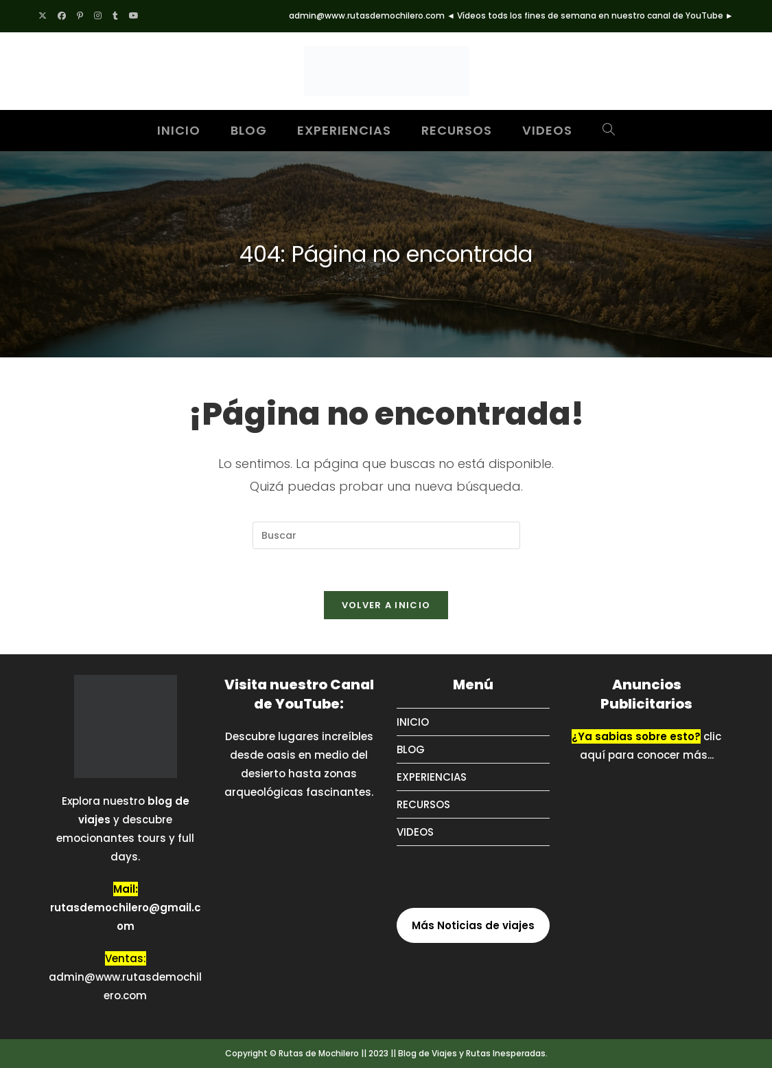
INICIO (413, 722)
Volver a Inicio (386, 605)
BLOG (411, 749)
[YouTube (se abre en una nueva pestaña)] (134, 16)
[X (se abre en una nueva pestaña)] (45, 16)
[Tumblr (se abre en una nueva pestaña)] (115, 16)
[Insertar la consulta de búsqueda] (386, 535)
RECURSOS (423, 804)
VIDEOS (415, 832)
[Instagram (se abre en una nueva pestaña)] (98, 16)
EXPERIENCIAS (432, 777)
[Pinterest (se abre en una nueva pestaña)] (80, 16)
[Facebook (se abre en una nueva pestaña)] (61, 16)
